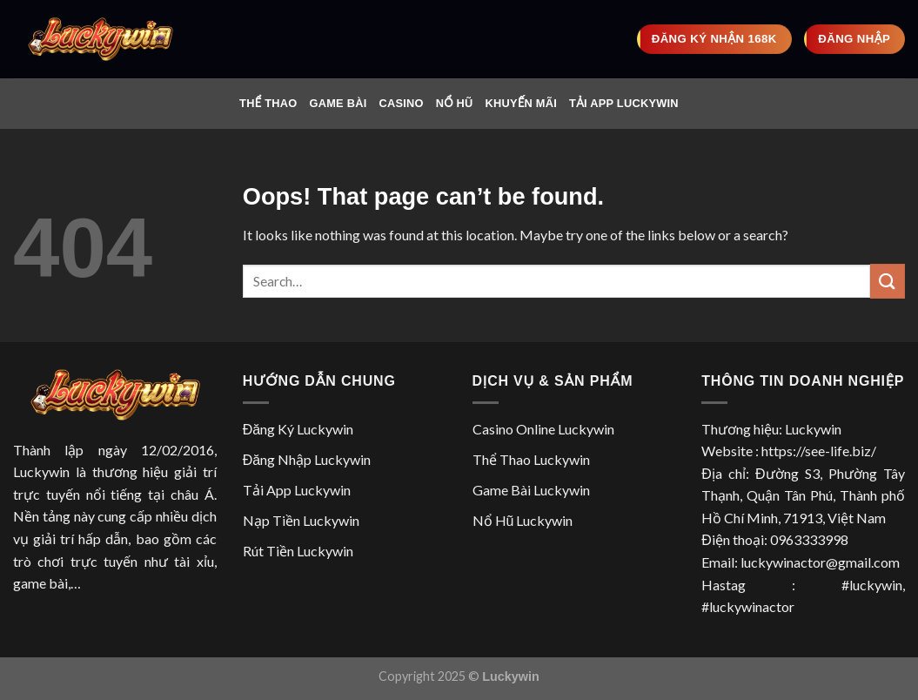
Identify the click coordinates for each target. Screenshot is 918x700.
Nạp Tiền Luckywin (301, 520)
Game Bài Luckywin (531, 489)
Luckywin (41, 471)
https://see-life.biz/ (818, 450)
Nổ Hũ (454, 103)
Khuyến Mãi (521, 103)
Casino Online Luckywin (543, 429)
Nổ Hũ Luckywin (522, 520)
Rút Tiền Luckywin (298, 550)
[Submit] (887, 281)
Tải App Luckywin (624, 103)
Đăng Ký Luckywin (298, 429)
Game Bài (337, 103)
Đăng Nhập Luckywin (307, 459)
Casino (401, 103)
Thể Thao (268, 103)
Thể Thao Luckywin (531, 459)
